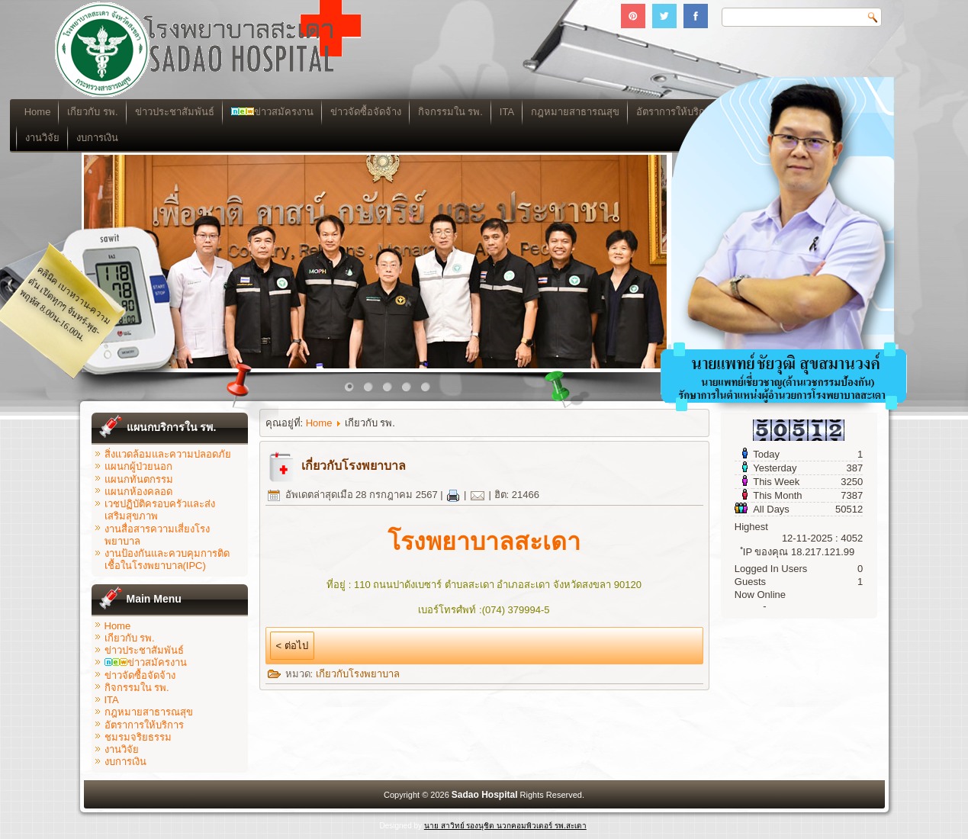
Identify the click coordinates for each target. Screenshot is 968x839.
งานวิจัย (112, 137)
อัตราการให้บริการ (144, 725)
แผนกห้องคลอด (138, 491)
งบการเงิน (167, 137)
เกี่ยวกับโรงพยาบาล (353, 465)
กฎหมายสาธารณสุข (149, 712)
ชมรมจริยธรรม (138, 737)
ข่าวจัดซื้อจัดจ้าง (435, 111)
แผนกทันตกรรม (139, 479)
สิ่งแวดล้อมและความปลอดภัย (168, 454)
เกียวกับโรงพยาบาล (358, 674)
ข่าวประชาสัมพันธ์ (244, 111)
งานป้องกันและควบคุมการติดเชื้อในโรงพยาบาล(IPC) (167, 559)
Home (108, 111)
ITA (577, 111)
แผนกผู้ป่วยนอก (138, 466)
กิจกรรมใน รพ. (519, 111)
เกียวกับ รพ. (162, 111)
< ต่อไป (292, 645)
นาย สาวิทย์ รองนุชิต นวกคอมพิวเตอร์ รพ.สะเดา (505, 825)
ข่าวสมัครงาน (342, 111)
